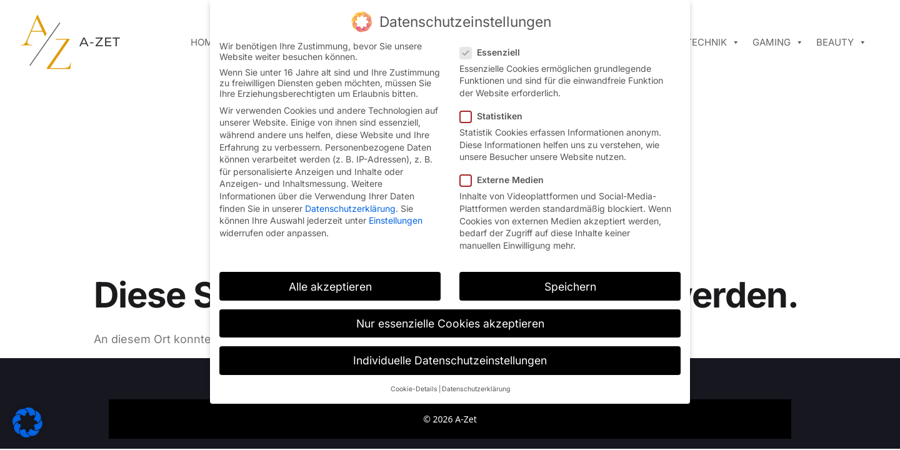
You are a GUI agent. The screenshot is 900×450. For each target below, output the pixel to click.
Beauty (841, 42)
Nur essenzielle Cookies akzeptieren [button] (450, 323)
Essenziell (493, 52)
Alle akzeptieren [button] (330, 286)
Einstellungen (395, 220)
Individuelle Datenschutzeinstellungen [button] (450, 360)
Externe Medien (505, 179)
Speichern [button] (570, 286)
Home (205, 42)
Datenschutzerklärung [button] (476, 389)
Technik (713, 42)
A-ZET (100, 41)
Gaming (778, 42)
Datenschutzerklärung (350, 208)
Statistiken (495, 116)
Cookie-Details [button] (414, 389)
